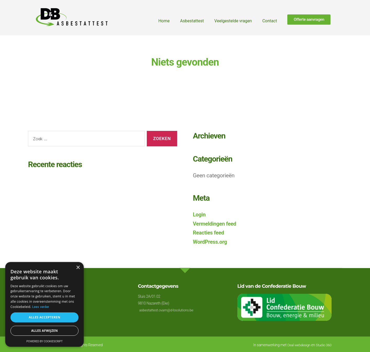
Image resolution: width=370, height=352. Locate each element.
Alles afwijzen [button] (44, 330)
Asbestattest (192, 20)
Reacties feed (209, 233)
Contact (269, 20)
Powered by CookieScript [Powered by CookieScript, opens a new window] (44, 341)
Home (164, 20)
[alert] (44, 304)
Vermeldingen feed (215, 224)
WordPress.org (211, 242)
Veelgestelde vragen (233, 20)
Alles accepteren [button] (44, 317)
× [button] (78, 268)
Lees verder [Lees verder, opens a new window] (40, 307)
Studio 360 (323, 345)
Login (199, 214)
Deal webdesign (297, 345)
